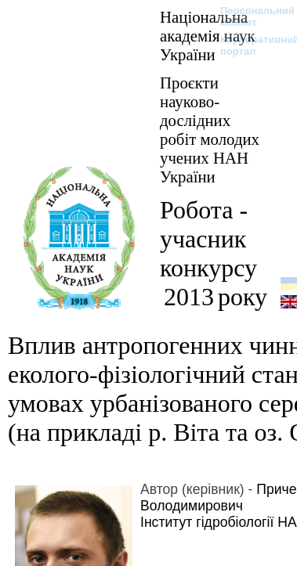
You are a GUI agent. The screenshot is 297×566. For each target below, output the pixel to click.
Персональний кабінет (249, 16)
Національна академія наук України (207, 35)
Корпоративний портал (249, 45)
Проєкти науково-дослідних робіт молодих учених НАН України (209, 130)
